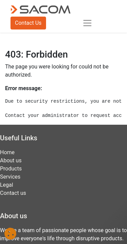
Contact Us (28, 23)
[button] (10, 234)
